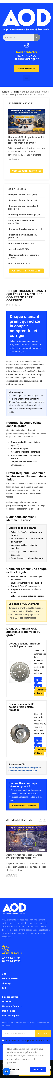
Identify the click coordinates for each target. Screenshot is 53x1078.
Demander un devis (40, 691)
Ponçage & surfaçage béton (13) (25, 229)
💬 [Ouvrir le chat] (6, 1071)
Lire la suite (13, 159)
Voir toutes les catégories (26, 270)
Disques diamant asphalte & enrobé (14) (23, 207)
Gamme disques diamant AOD (22, 771)
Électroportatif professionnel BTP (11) (23, 256)
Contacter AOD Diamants (24, 806)
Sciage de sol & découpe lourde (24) (21, 222)
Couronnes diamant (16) (21, 243)
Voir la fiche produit (38, 683)
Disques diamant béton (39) (23, 200)
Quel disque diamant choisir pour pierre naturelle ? (24, 857)
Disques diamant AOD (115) (23, 194)
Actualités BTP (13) (19, 249)
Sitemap (6, 983)
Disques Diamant (11, 997)
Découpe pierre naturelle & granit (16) (22, 236)
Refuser (14, 1069)
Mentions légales (11, 1015)
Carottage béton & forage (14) (25, 214)
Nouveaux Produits (11, 1006)
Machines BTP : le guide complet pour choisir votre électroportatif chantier (26, 140)
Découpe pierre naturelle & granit (24, 767)
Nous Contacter (26, 52)
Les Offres (7, 1001)
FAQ (4, 988)
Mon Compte (8, 1010)
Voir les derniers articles (26, 171)
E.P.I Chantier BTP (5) (19, 263)
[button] (26, 68)
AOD (4, 974)
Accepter (38, 1069)
